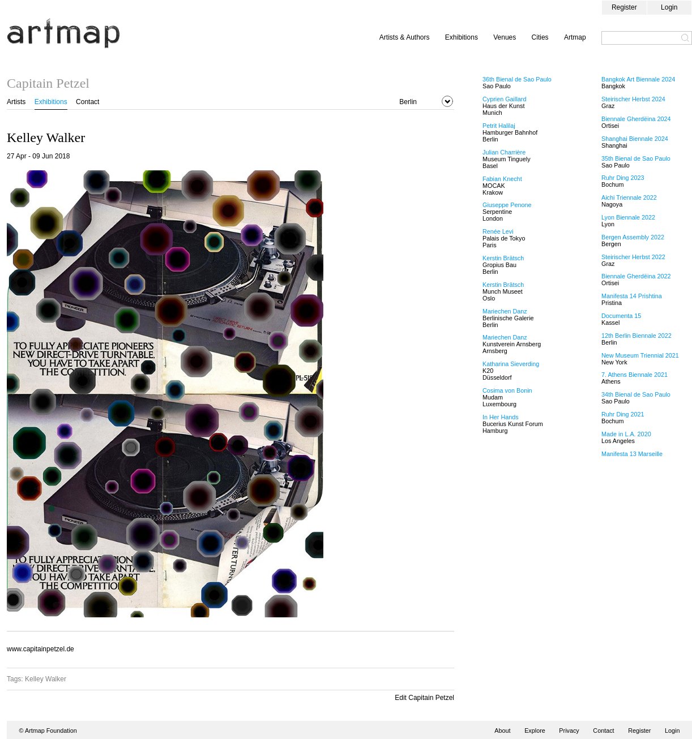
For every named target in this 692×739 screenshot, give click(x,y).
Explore (534, 730)
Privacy (569, 730)
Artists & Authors (404, 37)
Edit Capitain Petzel (424, 698)
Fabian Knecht (502, 178)
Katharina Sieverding (510, 363)
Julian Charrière (504, 152)
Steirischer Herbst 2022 (633, 257)
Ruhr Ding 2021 (622, 414)
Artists (16, 102)
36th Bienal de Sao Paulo (517, 79)
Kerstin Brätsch (503, 258)
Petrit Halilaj (498, 125)
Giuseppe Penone (506, 204)
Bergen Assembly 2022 (632, 237)
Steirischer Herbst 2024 (633, 99)
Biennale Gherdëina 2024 (635, 118)
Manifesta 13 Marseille (632, 453)
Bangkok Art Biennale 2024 (638, 79)
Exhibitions (461, 37)
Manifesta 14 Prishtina (631, 296)
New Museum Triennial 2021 (640, 355)
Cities (540, 37)
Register (624, 7)
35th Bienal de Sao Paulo (635, 158)
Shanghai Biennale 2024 (634, 138)
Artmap (575, 37)
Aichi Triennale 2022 (629, 197)
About (502, 730)
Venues (504, 37)
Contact (87, 102)
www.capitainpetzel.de (40, 649)
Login (669, 7)
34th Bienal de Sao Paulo (635, 394)
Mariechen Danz (504, 311)
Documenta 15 (621, 315)
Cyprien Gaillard (504, 99)
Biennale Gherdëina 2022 (635, 276)
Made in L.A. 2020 (626, 434)
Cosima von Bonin (507, 390)
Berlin (408, 102)
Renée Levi (498, 231)
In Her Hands (500, 417)
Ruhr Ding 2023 (622, 177)
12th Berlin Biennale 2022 (636, 335)
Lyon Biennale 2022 (628, 217)
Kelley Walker (45, 679)
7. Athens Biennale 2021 (634, 374)
